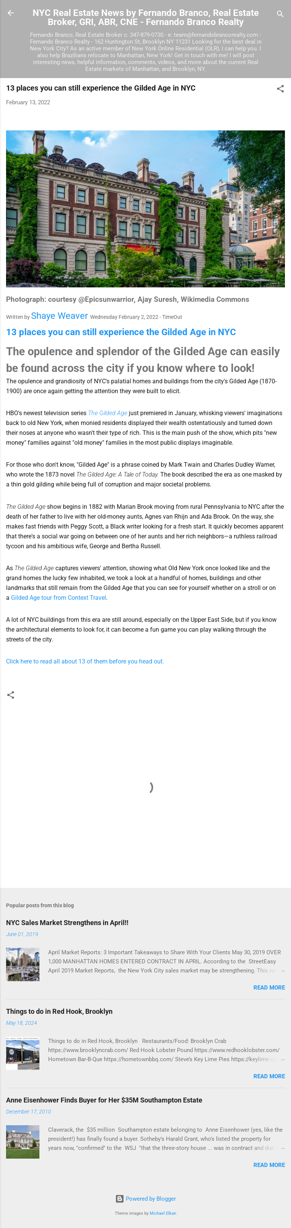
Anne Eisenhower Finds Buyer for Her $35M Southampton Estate (104, 1100)
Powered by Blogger (145, 1198)
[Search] (280, 15)
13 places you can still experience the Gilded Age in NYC (121, 332)
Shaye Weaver (59, 316)
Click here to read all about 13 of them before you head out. (85, 661)
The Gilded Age (107, 413)
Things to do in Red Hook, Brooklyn (59, 1011)
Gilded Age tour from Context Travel (58, 597)
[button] (280, 90)
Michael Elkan (163, 1213)
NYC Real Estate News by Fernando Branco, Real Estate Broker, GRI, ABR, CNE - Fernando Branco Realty (146, 17)
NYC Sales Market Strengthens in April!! (67, 923)
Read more (269, 987)
